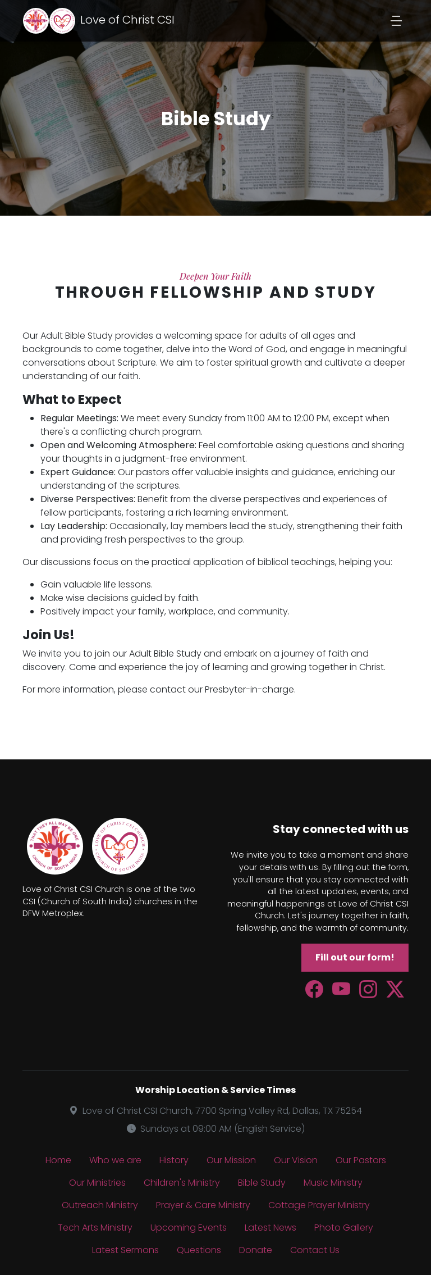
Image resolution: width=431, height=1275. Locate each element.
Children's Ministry (182, 1182)
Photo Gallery (343, 1227)
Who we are (115, 1160)
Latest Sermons (125, 1250)
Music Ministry (333, 1182)
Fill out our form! (355, 957)
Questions (199, 1250)
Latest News (270, 1227)
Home (58, 1160)
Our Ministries (97, 1182)
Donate (255, 1250)
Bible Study (262, 1182)
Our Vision (296, 1160)
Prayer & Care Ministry (203, 1205)
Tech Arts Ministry (95, 1227)
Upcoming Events (188, 1227)
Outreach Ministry (100, 1205)
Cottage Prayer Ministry (319, 1205)
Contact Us (315, 1250)
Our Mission (231, 1160)
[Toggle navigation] (396, 20)
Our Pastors (361, 1160)
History (174, 1160)
